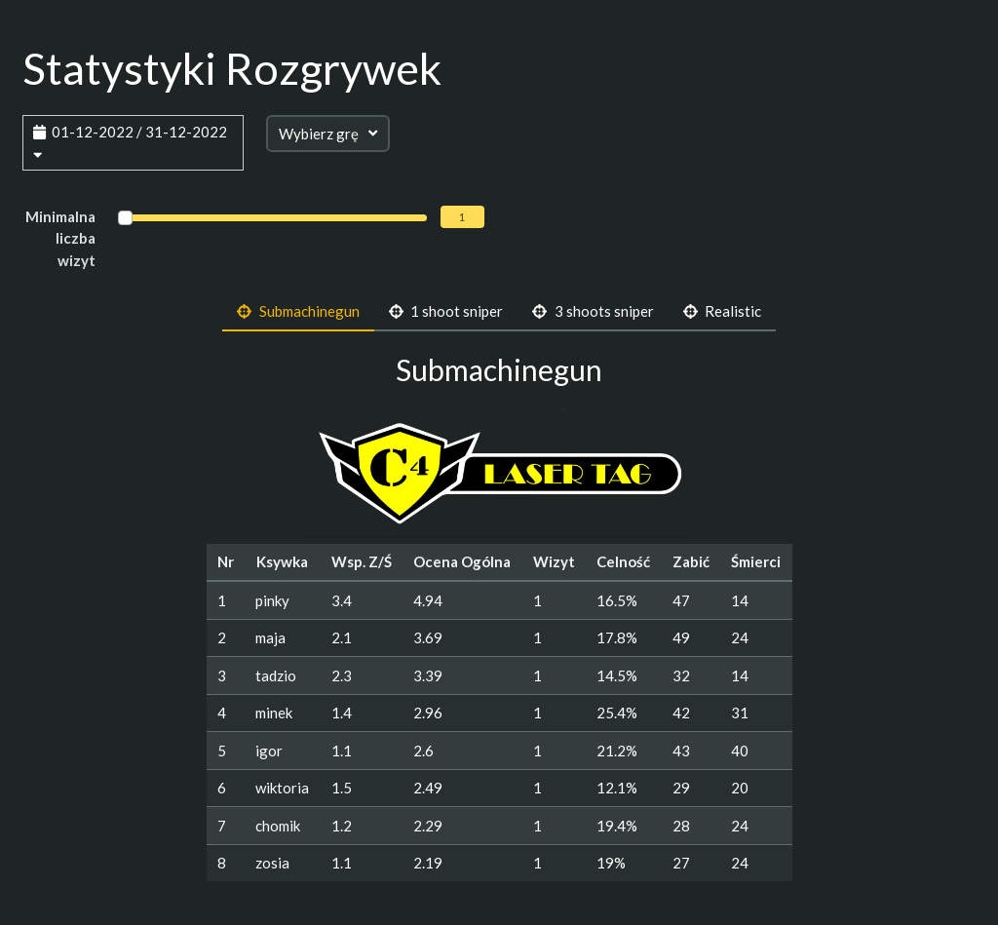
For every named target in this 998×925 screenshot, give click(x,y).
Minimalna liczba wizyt (60, 238)
